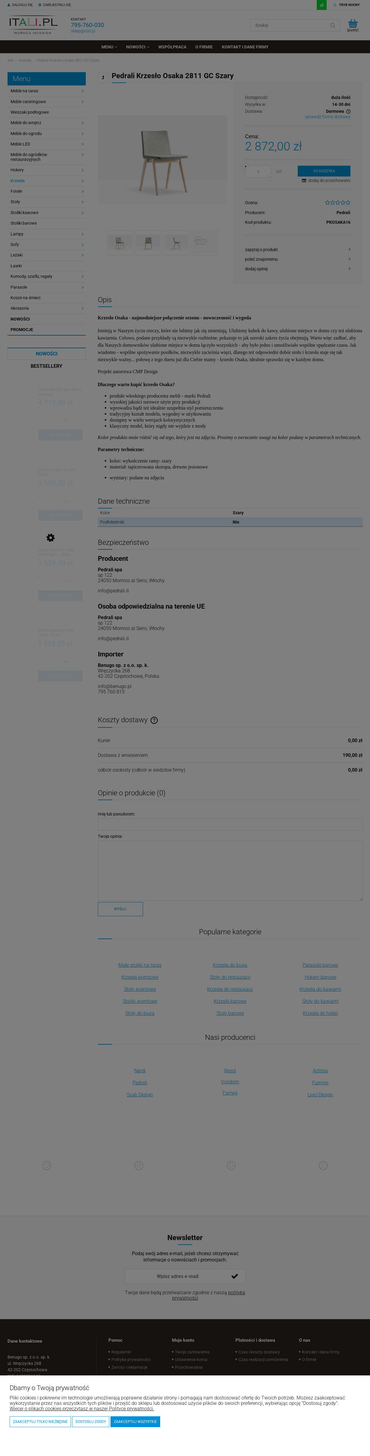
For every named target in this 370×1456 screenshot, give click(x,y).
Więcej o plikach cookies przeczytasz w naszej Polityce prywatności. (82, 1408)
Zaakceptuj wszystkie (135, 1422)
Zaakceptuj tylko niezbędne (40, 1422)
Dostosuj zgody (91, 1422)
